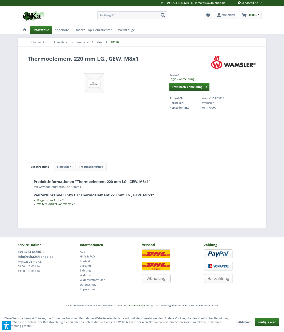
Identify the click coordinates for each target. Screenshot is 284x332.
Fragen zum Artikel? (49, 200)
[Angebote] (62, 30)
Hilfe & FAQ (87, 256)
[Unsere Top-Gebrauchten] (93, 30)
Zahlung (85, 270)
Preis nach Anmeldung (189, 86)
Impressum (87, 289)
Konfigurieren (267, 322)
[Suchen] (163, 15)
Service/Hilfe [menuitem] (248, 2)
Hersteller (64, 167)
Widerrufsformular (92, 280)
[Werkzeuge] (126, 30)
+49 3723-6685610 (177, 3)
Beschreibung (40, 167)
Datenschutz (88, 284)
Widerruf (86, 275)
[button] (6, 325)
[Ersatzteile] (41, 30)
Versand (85, 266)
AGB (82, 252)
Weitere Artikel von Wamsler (54, 204)
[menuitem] (132, 15)
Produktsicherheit (91, 167)
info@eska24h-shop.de (210, 3)
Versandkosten (136, 305)
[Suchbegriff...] (132, 15)
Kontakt (85, 261)
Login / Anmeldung (181, 79)
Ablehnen (244, 322)
